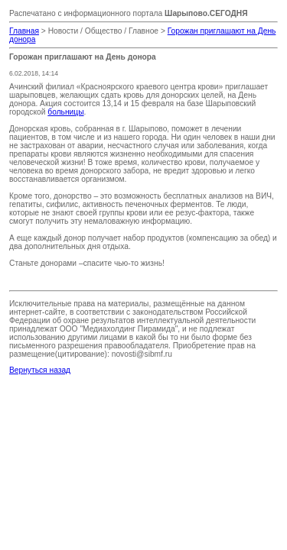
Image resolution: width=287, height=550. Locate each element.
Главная (24, 31)
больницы (65, 112)
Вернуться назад (39, 370)
